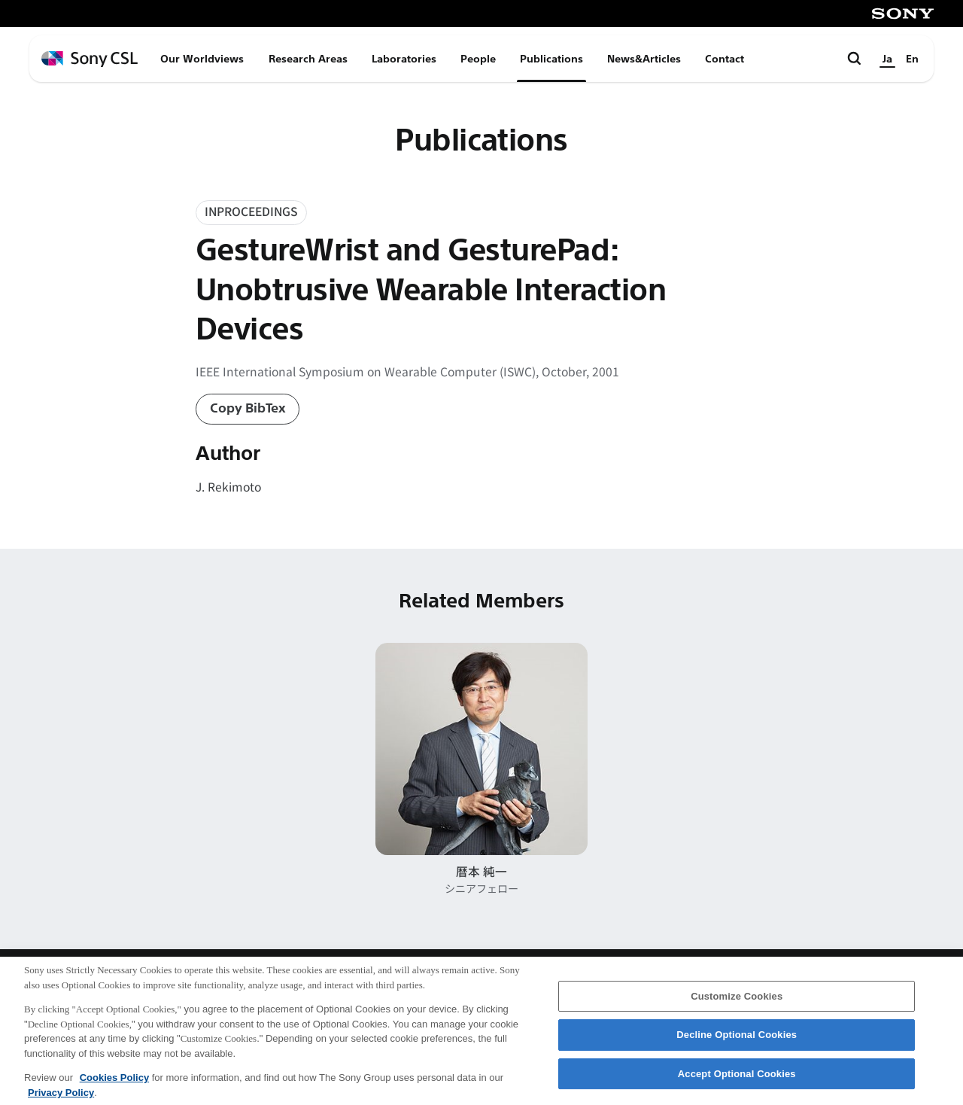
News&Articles (644, 58)
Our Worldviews (202, 58)
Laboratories (404, 58)
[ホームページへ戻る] (89, 59)
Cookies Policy (114, 1084)
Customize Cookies (736, 1003)
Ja (887, 58)
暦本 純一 (481, 871)
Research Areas (308, 58)
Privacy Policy (61, 1099)
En (912, 58)
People (478, 58)
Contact (724, 58)
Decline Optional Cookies (736, 1042)
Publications (551, 58)
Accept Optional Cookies (737, 1080)
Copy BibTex (248, 408)
